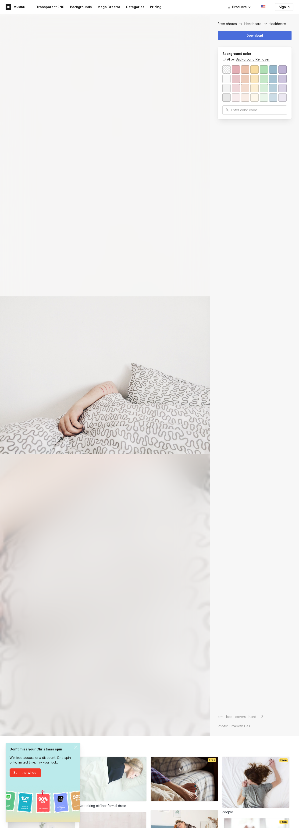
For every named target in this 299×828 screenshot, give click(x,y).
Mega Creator (108, 7)
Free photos (227, 24)
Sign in (284, 7)
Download (254, 35)
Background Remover (253, 59)
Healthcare (252, 24)
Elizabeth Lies (239, 726)
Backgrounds (81, 7)
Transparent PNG (50, 7)
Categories (135, 7)
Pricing (155, 7)
